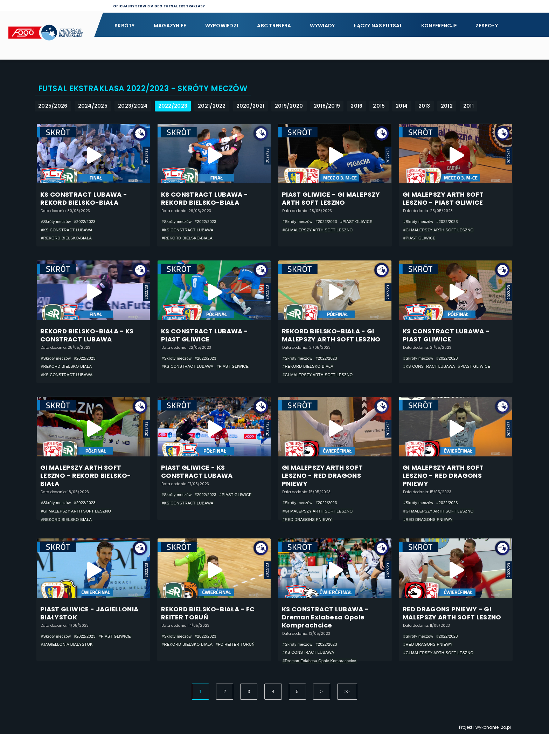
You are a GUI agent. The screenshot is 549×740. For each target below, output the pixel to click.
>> (347, 697)
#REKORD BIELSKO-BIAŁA (68, 238)
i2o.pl (505, 733)
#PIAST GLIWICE (362, 221)
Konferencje (439, 25)
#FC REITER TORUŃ (241, 650)
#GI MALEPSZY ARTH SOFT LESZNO (321, 230)
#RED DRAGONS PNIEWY (309, 524)
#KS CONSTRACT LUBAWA (69, 230)
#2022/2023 (88, 221)
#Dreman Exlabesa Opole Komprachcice (323, 666)
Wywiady (322, 25)
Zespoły (486, 25)
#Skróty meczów (57, 221)
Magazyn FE (170, 25)
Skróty (124, 25)
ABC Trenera (274, 25)
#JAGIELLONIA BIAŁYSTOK (69, 650)
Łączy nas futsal (378, 25)
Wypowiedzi (221, 25)
